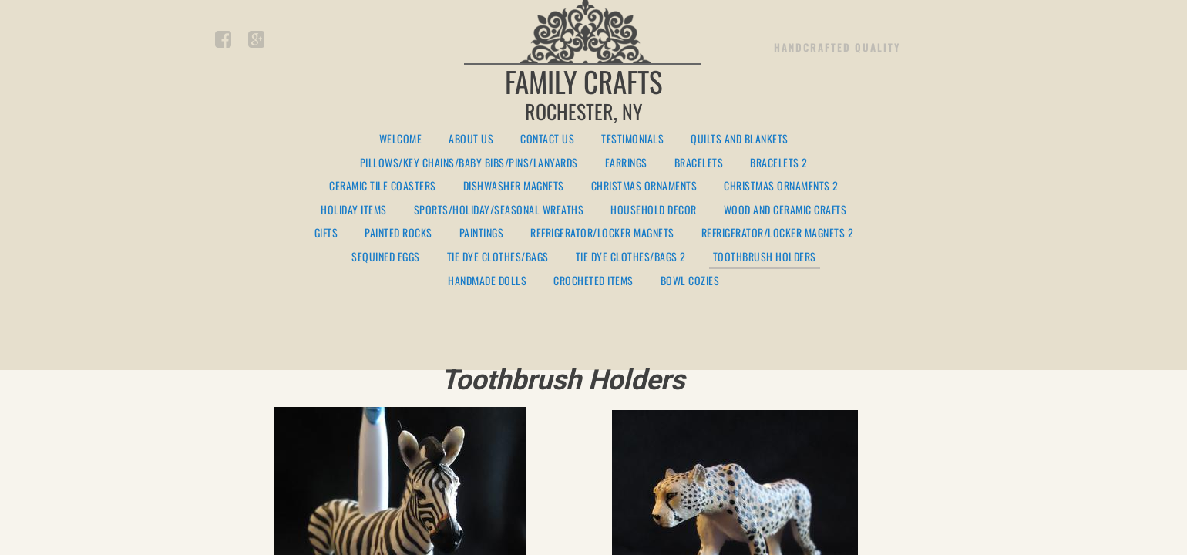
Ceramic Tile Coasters (382, 186)
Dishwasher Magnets (513, 186)
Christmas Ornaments (644, 186)
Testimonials (632, 139)
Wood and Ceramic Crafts (785, 210)
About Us (471, 139)
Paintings (481, 233)
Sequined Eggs (385, 257)
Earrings (626, 163)
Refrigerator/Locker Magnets (602, 233)
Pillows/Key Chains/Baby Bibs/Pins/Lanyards (469, 163)
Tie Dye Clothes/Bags (498, 257)
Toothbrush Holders (764, 257)
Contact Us (547, 139)
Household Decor (653, 210)
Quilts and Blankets (740, 139)
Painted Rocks (398, 233)
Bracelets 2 (779, 163)
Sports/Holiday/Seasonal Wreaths (499, 210)
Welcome (400, 139)
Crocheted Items (593, 281)
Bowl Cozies (690, 281)
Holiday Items (354, 210)
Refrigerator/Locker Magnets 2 (777, 233)
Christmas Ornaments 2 (781, 186)
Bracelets (699, 163)
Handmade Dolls (487, 281)
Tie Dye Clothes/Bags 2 (631, 257)
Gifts (326, 233)
